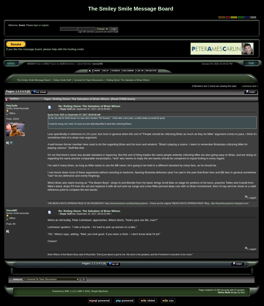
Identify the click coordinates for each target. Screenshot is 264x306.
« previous (246, 86)
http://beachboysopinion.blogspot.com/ (230, 203)
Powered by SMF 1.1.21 (64, 291)
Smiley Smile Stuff (62, 80)
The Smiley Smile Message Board (33, 80)
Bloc (243, 292)
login (36, 25)
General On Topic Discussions (89, 80)
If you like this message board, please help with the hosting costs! (45, 49)
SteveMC (12, 210)
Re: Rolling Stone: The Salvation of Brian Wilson (89, 106)
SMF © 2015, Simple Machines (93, 291)
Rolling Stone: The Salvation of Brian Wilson (128, 80)
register (45, 25)
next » (255, 86)
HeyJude (11, 105)
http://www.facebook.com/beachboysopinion (126, 203)
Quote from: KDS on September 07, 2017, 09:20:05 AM (74, 115)
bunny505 (98, 64)
